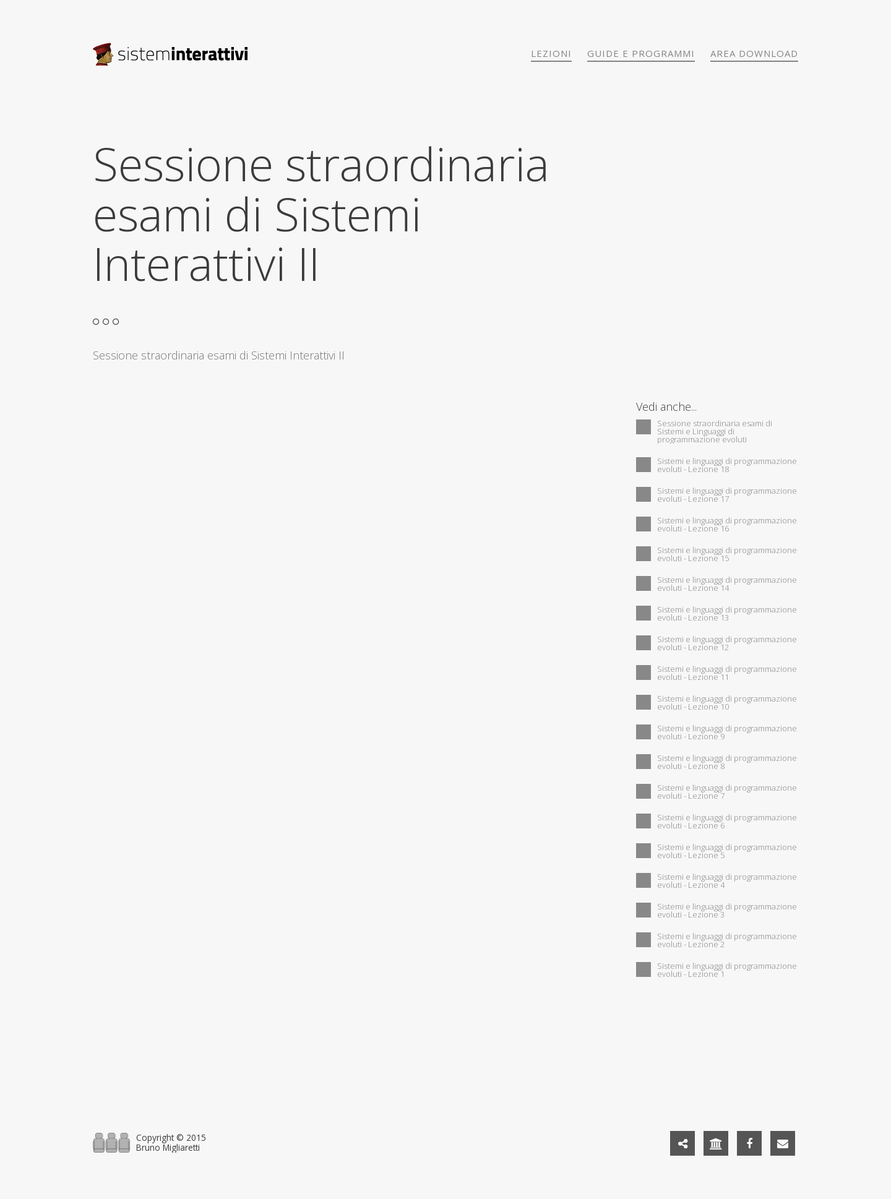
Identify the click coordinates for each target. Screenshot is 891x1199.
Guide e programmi (641, 53)
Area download (754, 53)
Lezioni (551, 53)
